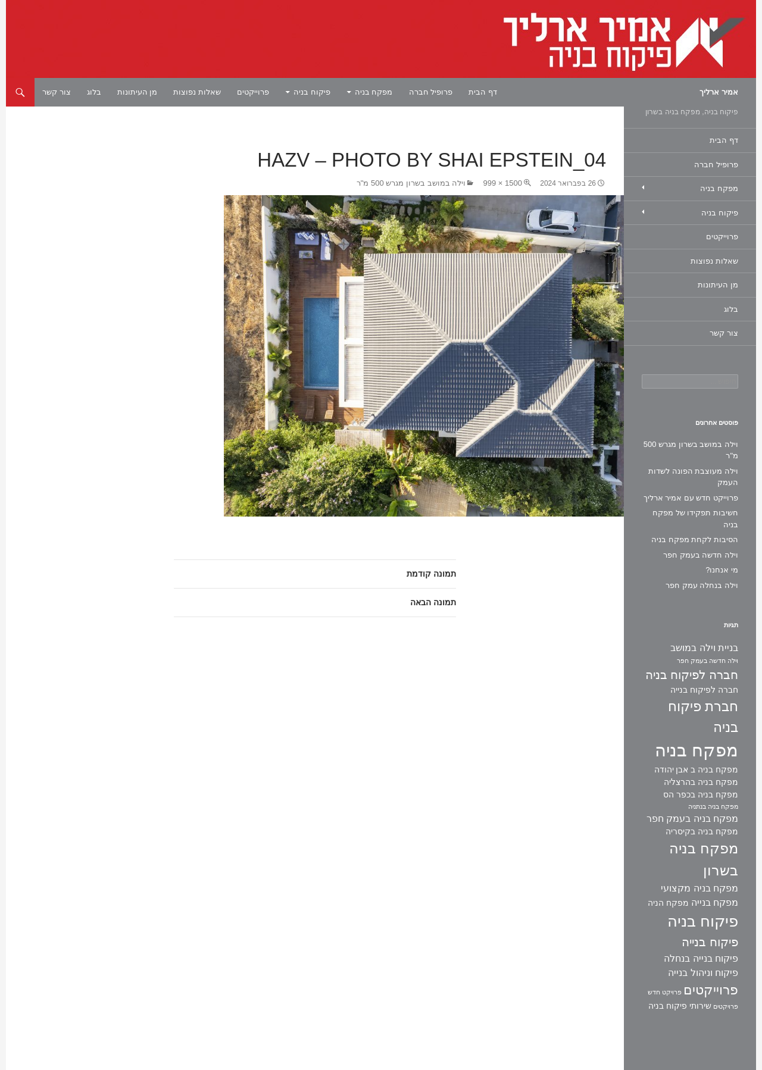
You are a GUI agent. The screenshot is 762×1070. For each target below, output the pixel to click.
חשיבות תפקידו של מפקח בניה (695, 518)
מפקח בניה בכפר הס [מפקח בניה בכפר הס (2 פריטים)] (700, 794)
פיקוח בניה (311, 91)
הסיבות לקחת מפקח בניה (694, 539)
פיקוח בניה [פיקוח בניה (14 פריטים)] (702, 921)
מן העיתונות (137, 91)
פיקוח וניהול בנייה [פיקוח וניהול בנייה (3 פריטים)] (703, 973)
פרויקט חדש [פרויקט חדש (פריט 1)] (665, 992)
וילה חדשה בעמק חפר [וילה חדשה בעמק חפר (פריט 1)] (707, 660)
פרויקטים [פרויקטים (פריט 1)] (725, 1006)
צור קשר (56, 91)
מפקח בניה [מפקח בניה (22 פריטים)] (696, 750)
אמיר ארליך (718, 91)
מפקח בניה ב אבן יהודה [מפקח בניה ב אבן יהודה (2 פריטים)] (696, 769)
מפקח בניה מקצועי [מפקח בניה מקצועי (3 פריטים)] (699, 888)
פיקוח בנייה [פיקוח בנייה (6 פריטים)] (710, 942)
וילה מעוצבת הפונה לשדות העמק (693, 477)
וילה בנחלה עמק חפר (702, 585)
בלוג (94, 91)
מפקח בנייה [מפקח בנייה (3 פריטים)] (714, 902)
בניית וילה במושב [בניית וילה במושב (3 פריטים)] (704, 648)
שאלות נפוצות (197, 91)
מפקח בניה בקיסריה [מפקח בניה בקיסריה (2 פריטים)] (702, 831)
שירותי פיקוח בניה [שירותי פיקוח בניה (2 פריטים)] (679, 1005)
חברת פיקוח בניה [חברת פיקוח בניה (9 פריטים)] (703, 717)
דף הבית (483, 91)
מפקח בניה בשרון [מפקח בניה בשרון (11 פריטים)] (703, 859)
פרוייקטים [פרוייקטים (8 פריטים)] (710, 990)
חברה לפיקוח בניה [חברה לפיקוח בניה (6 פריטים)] (691, 674)
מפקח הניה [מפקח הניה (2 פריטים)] (668, 903)
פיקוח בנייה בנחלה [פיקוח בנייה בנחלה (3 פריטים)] (701, 958)
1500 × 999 (502, 183)
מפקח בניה (374, 91)
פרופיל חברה (431, 91)
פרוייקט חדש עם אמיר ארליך (691, 497)
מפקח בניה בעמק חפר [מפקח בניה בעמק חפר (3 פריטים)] (692, 819)
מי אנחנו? (721, 569)
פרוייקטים (253, 91)
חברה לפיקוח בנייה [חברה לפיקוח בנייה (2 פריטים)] (704, 689)
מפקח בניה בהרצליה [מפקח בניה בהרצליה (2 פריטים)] (701, 782)
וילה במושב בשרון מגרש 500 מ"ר (411, 183)
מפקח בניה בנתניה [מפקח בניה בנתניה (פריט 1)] (713, 806)
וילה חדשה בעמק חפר (700, 554)
